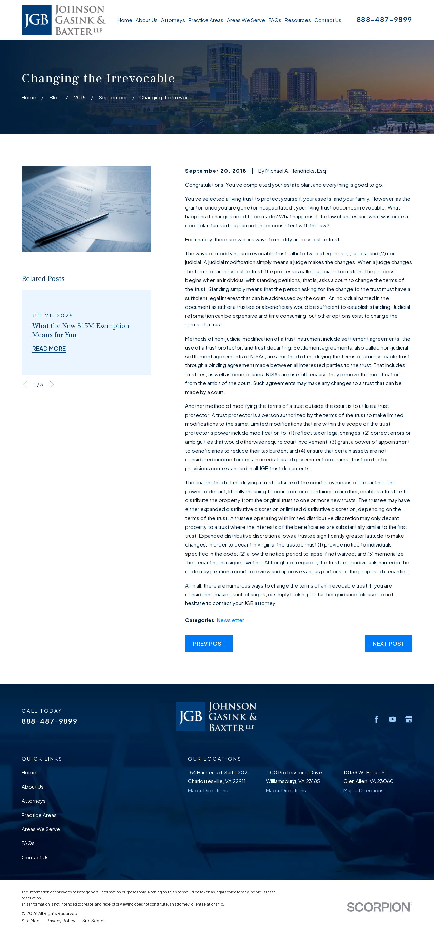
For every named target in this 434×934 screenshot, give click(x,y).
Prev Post (209, 643)
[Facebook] (376, 719)
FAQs (28, 843)
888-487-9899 (384, 19)
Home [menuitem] (125, 20)
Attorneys (34, 800)
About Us (33, 786)
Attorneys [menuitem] (173, 20)
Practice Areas (39, 815)
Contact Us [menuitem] (327, 20)
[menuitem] (31, 921)
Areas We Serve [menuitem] (246, 20)
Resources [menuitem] (298, 20)
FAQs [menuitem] (275, 20)
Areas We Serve (41, 829)
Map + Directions (208, 790)
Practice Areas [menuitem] (206, 20)
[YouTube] (392, 719)
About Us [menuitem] (147, 20)
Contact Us (35, 857)
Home (29, 772)
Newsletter (230, 620)
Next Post (389, 643)
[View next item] (51, 384)
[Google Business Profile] (408, 719)
